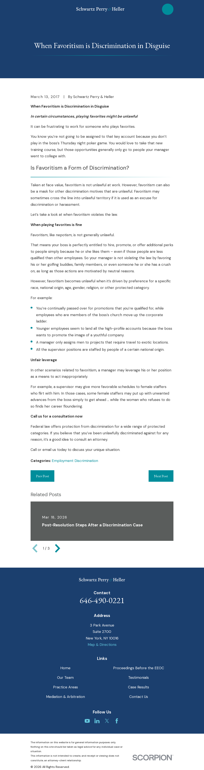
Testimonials (138, 677)
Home (65, 668)
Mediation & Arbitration (65, 696)
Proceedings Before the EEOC (138, 668)
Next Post (161, 476)
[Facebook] (116, 720)
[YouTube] (87, 720)
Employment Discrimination (75, 460)
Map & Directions (102, 644)
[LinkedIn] (97, 720)
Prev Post (42, 476)
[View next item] (57, 548)
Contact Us (138, 696)
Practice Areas (65, 687)
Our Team (65, 677)
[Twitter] (107, 720)
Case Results (138, 687)
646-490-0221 (102, 600)
